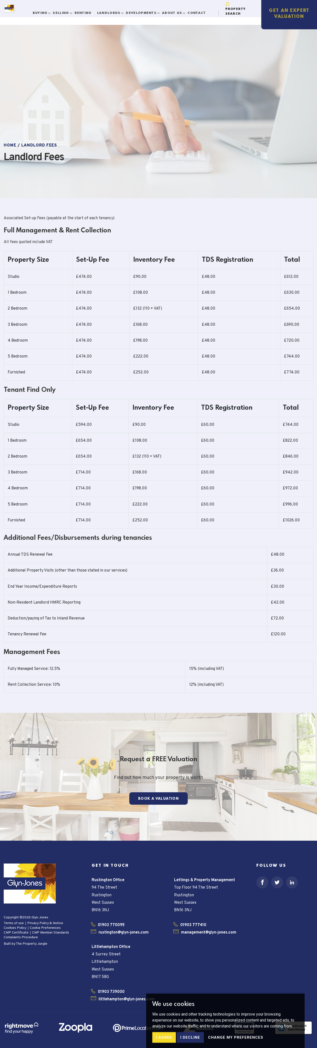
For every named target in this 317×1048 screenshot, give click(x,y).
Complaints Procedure (21, 937)
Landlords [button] (113, 10)
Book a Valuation (158, 798)
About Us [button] (176, 10)
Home (10, 145)
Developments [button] (146, 10)
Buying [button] (45, 10)
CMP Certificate (16, 933)
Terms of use (14, 923)
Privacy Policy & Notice (45, 923)
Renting (87, 10)
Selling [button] (65, 10)
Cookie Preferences (45, 928)
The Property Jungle (31, 944)
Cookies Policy (15, 928)
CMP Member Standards (50, 933)
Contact (201, 10)
